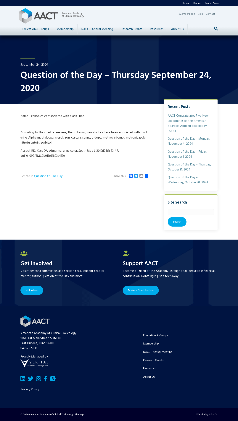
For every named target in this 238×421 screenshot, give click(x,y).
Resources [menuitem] (149, 368)
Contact (210, 14)
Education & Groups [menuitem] (155, 335)
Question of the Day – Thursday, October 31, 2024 (189, 167)
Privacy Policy (29, 389)
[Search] (216, 28)
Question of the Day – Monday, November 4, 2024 (189, 141)
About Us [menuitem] (149, 377)
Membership (65, 29)
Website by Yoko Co (207, 415)
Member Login (187, 14)
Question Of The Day (48, 176)
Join (200, 14)
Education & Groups (35, 29)
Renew (185, 3)
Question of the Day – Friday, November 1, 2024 (187, 154)
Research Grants (131, 29)
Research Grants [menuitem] (153, 360)
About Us (177, 29)
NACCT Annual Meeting (97, 29)
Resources (156, 29)
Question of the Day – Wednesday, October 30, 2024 (188, 180)
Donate (197, 3)
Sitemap (79, 415)
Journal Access (212, 3)
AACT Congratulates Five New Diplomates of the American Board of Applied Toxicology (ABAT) (188, 123)
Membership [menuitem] (151, 343)
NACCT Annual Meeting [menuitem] (157, 352)
